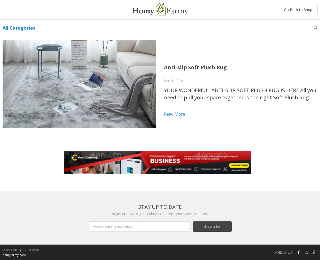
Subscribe (212, 226)
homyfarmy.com (14, 255)
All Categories (19, 28)
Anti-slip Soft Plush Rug (195, 67)
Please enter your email (112, 226)
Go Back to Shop (298, 9)
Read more (174, 114)
